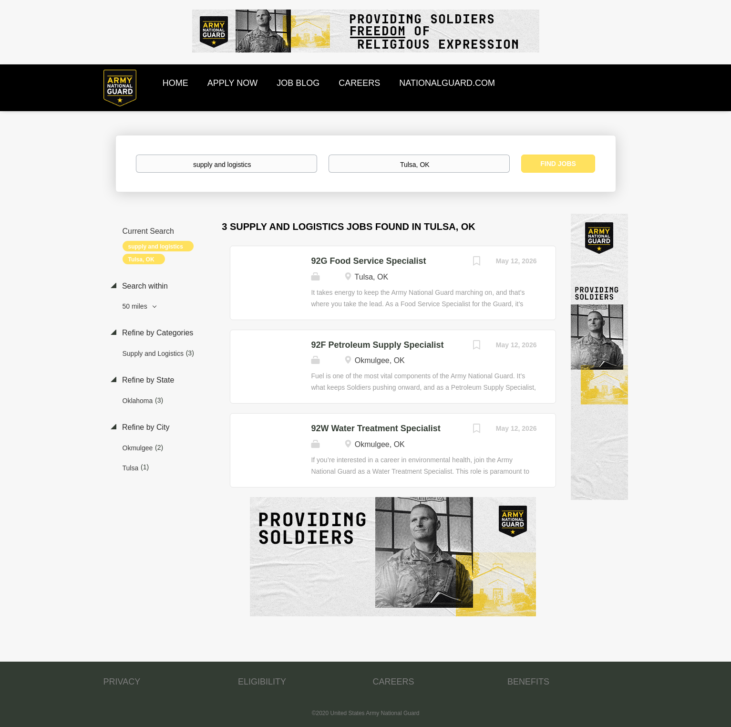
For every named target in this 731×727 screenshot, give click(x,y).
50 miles (136, 306)
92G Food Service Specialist (368, 261)
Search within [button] (144, 286)
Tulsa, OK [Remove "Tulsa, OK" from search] (141, 259)
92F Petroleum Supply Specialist (377, 345)
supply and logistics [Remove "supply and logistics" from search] (155, 246)
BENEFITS (528, 681)
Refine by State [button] (147, 380)
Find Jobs (558, 163)
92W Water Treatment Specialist (375, 428)
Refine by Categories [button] (157, 333)
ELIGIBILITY (262, 681)
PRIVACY (122, 681)
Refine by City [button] (145, 427)
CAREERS (393, 681)
